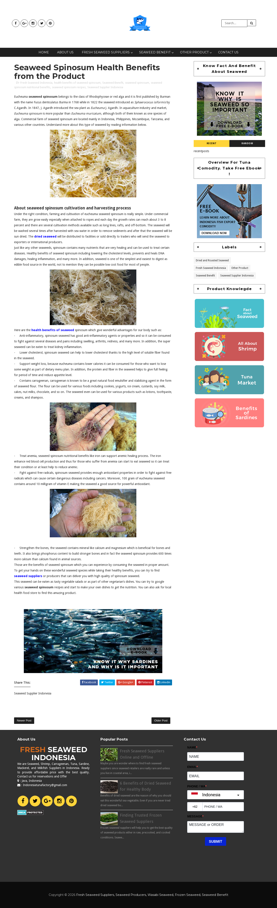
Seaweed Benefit (155, 52)
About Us (65, 52)
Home (44, 52)
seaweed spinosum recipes (69, 87)
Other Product (194, 52)
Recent (212, 143)
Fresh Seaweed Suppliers (106, 52)
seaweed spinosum (137, 82)
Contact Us (228, 52)
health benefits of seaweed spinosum (77, 82)
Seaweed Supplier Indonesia (105, 87)
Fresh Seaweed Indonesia (36, 82)
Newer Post (24, 720)
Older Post (160, 720)
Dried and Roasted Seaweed (212, 260)
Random (247, 143)
